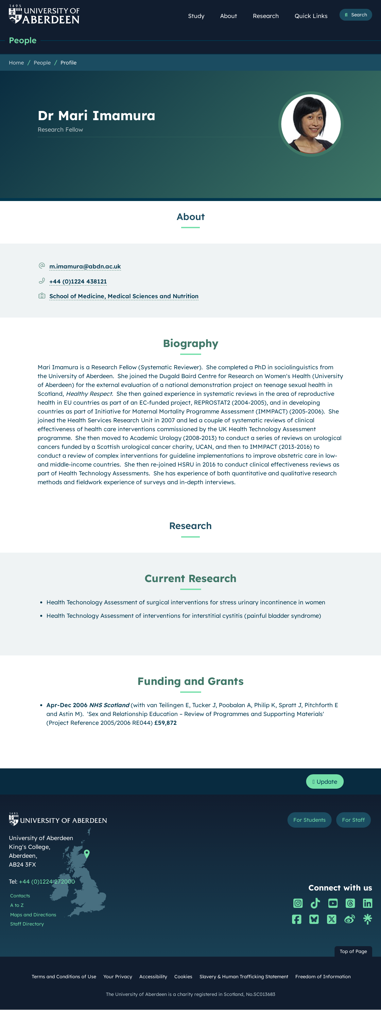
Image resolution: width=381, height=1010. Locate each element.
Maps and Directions (33, 915)
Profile (69, 62)
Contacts (20, 896)
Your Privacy (117, 977)
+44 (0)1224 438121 (78, 281)
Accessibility (153, 977)
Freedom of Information (323, 977)
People (23, 40)
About (232, 16)
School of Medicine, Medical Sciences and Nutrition (124, 296)
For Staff (353, 820)
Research (269, 16)
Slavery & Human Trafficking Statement (243, 977)
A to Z (17, 906)
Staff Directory (27, 924)
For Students (309, 820)
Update (325, 781)
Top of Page (353, 952)
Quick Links (315, 16)
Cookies (183, 977)
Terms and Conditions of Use (64, 977)
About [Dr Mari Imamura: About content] (191, 216)
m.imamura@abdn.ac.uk (85, 266)
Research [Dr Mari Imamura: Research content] (190, 525)
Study (200, 16)
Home (16, 62)
